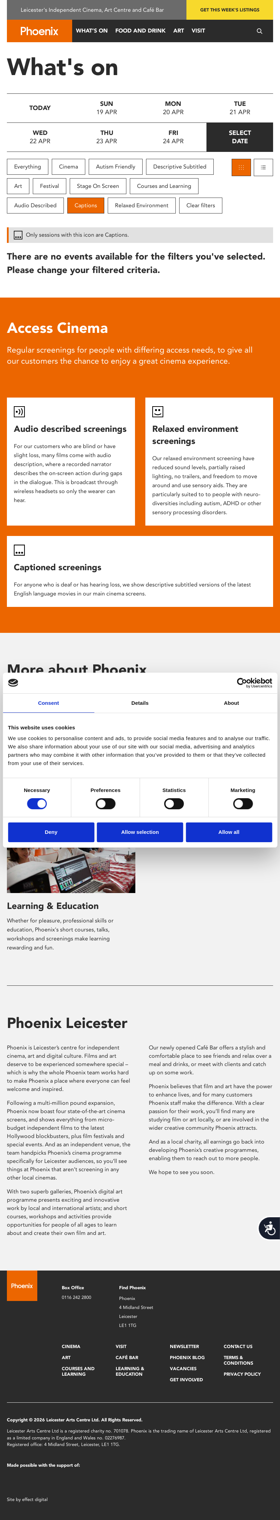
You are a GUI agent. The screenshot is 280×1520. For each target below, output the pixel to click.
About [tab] (231, 703)
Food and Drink (140, 30)
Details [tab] (140, 703)
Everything (27, 166)
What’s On (92, 30)
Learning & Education (53, 905)
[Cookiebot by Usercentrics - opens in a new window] (242, 682)
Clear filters (200, 205)
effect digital (35, 1499)
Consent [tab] (48, 703)
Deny (51, 832)
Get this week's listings (229, 9)
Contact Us (238, 1346)
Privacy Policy (242, 1374)
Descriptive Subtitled (179, 166)
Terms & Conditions (238, 1360)
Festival (49, 186)
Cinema (68, 166)
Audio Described (35, 205)
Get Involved (186, 1379)
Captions (86, 205)
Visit (198, 30)
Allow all (229, 832)
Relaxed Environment (141, 205)
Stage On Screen (98, 186)
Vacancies (183, 1368)
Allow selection (140, 832)
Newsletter (184, 1346)
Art (178, 30)
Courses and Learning (164, 186)
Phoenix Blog (187, 1357)
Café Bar (127, 1357)
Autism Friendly (115, 166)
